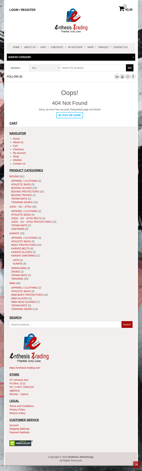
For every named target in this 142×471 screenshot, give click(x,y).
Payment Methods (19, 432)
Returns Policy (17, 413)
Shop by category (19, 57)
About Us (29, 47)
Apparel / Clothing (24, 180)
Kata (16, 260)
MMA (12, 283)
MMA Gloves (19, 298)
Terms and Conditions (21, 406)
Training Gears (22, 202)
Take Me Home (70, 115)
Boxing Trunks (21, 195)
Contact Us (120, 47)
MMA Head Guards (23, 301)
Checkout (57, 47)
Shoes (15, 271)
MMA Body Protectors (27, 294)
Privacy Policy (17, 409)
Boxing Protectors (25, 191)
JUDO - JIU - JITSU (20, 206)
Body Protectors (23, 245)
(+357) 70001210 (24, 387)
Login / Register (22, 9)
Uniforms (18, 228)
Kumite (17, 263)
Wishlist (103, 47)
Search (127, 324)
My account (75, 47)
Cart (43, 47)
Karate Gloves (21, 252)
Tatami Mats (19, 198)
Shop (90, 47)
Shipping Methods (19, 428)
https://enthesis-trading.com (24, 367)
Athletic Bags (21, 184)
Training (17, 278)
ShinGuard (18, 268)
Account (14, 425)
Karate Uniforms (23, 255)
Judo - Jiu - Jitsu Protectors (31, 221)
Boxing (14, 176)
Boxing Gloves (21, 188)
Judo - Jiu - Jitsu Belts (26, 218)
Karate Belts (20, 248)
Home (16, 47)
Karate (14, 233)
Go (130, 67)
